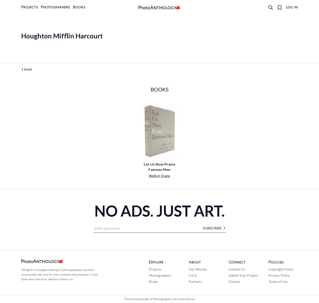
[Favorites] (279, 7)
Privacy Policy (279, 275)
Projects (29, 7)
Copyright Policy (281, 269)
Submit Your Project (243, 275)
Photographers (55, 7)
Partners (195, 282)
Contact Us (237, 269)
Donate (234, 282)
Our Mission (198, 269)
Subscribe (214, 228)
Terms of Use (278, 282)
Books (79, 7)
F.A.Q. (193, 275)
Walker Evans (159, 175)
